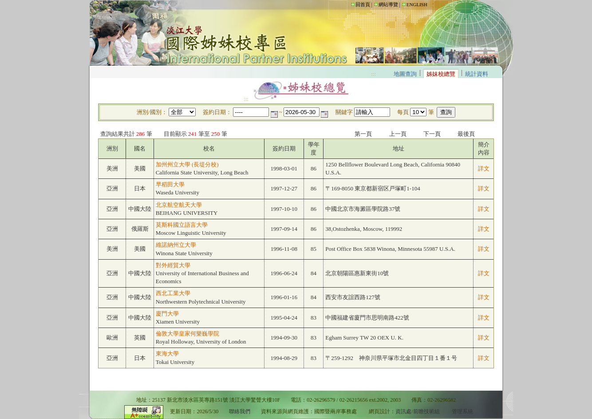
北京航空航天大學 (179, 205)
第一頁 (363, 133)
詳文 (483, 168)
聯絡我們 (239, 412)
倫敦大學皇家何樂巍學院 (187, 333)
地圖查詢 (405, 74)
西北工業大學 (173, 293)
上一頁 (398, 133)
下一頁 (432, 133)
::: (347, 4)
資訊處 (403, 412)
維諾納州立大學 (176, 244)
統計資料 (476, 74)
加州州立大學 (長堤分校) (187, 164)
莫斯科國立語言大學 (182, 224)
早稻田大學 (170, 184)
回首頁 (362, 4)
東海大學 (167, 353)
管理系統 (462, 412)
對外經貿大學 (173, 265)
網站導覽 (388, 4)
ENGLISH (417, 4)
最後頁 (466, 133)
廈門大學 (167, 313)
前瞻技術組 (426, 412)
